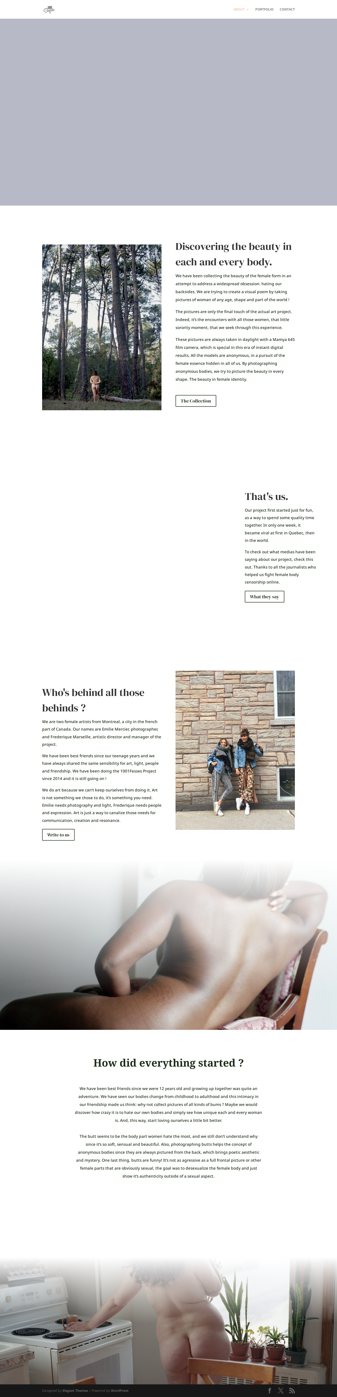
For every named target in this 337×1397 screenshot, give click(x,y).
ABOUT (239, 9)
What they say (264, 596)
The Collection (196, 401)
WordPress (119, 1390)
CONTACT (287, 9)
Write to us (58, 835)
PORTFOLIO (264, 9)
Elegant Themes (75, 1390)
